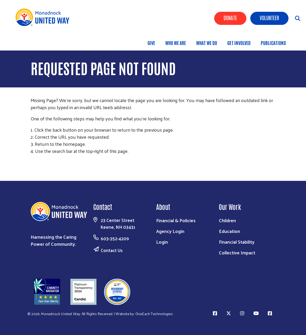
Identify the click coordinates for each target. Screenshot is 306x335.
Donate (230, 17)
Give (151, 43)
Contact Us (112, 250)
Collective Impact (237, 252)
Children (227, 220)
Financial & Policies (176, 220)
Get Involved (239, 43)
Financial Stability (236, 242)
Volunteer (269, 17)
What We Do (206, 43)
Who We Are (175, 43)
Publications (273, 43)
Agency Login (170, 231)
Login (162, 242)
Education (229, 231)
